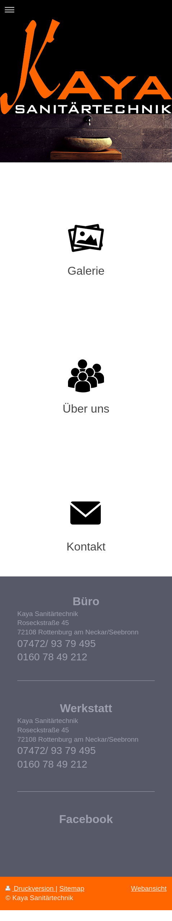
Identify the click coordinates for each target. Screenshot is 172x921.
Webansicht (149, 888)
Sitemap (72, 888)
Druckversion (30, 888)
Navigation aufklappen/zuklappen (86, 9)
